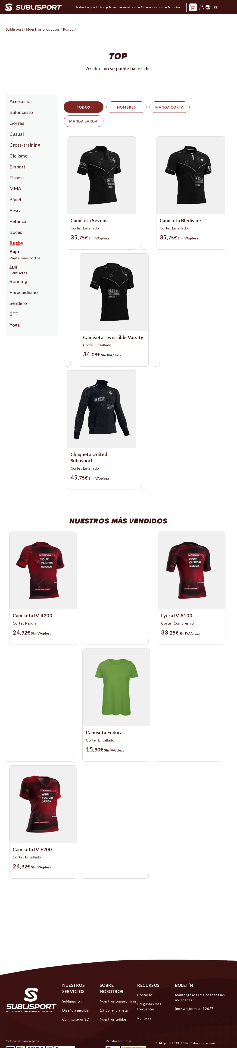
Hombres (124, 107)
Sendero (18, 303)
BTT (14, 314)
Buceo (16, 232)
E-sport (17, 166)
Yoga (14, 325)
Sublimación (72, 987)
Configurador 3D (75, 1005)
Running (18, 281)
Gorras (16, 123)
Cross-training (24, 145)
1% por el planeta (114, 996)
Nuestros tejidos (113, 1005)
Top (13, 266)
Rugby (16, 243)
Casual (16, 134)
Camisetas (18, 273)
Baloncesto (21, 112)
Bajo (14, 251)
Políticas (144, 1004)
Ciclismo (18, 155)
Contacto (144, 981)
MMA (15, 188)
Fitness (17, 177)
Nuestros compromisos (118, 987)
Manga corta (165, 107)
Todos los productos (90, 7)
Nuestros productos (43, 29)
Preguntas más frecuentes (149, 992)
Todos (82, 107)
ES (216, 7)
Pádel (15, 199)
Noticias (174, 7)
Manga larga (207, 107)
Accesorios (21, 101)
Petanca (17, 221)
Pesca (15, 210)
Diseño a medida (75, 996)
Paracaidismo (23, 292)
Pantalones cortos (25, 258)
